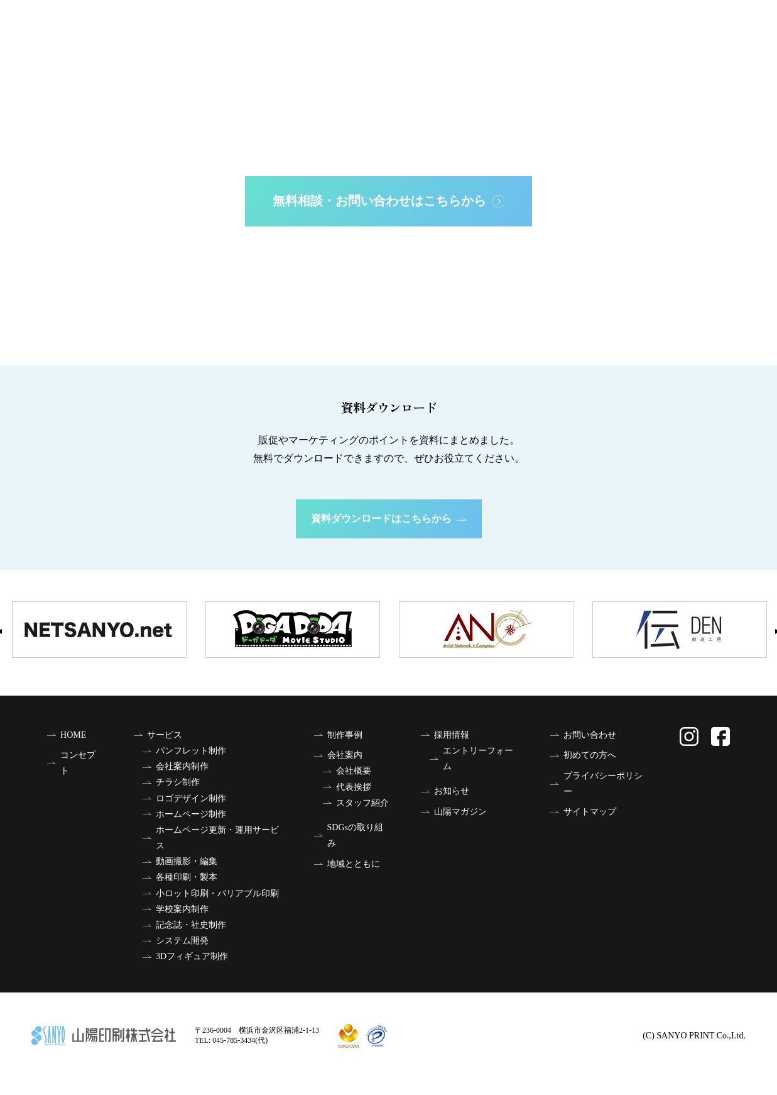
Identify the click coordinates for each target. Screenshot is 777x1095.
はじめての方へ (389, 319)
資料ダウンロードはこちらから (389, 518)
